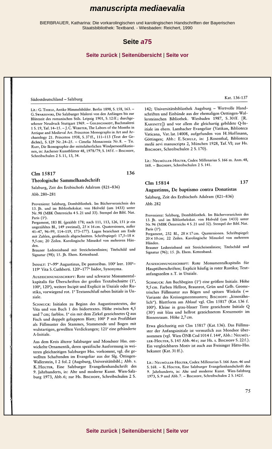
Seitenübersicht (142, 55)
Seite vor (177, 55)
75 (146, 41)
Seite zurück (101, 55)
